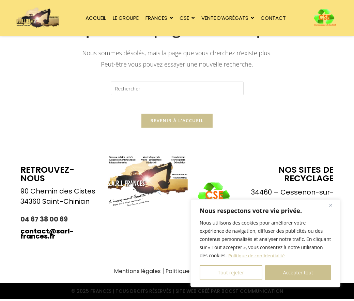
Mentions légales (134, 273)
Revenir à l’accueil (176, 123)
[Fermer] (333, 205)
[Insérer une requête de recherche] (177, 88)
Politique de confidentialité (258, 255)
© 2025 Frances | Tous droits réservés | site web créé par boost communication (177, 293)
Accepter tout (298, 272)
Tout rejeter (231, 272)
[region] (265, 243)
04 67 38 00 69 (45, 221)
